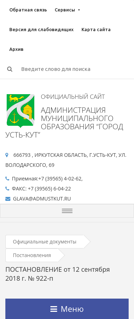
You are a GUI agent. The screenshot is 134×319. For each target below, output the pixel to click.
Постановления (32, 255)
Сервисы (65, 9)
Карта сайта (96, 29)
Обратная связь (28, 9)
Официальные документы (44, 241)
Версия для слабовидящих (41, 29)
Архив (16, 49)
